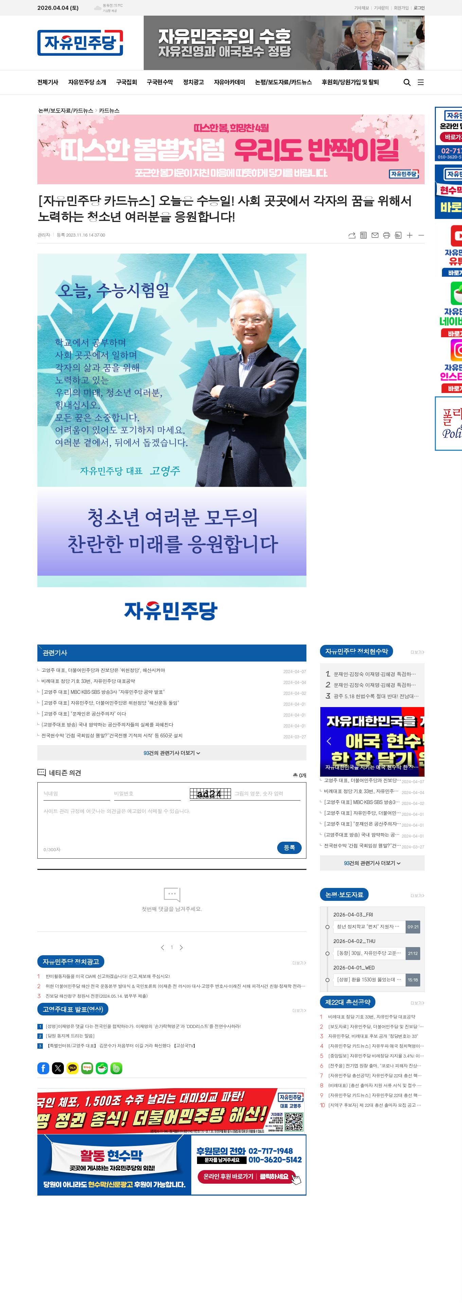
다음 (181, 947)
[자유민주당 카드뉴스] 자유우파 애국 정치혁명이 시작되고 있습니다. (376, 1046)
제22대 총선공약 (347, 1002)
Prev (328, 741)
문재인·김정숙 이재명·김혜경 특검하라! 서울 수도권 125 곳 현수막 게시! (376, 674)
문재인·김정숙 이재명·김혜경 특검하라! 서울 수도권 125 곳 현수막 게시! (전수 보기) (376, 685)
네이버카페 (102, 1068)
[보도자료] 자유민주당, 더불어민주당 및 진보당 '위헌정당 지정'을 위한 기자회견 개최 (376, 1027)
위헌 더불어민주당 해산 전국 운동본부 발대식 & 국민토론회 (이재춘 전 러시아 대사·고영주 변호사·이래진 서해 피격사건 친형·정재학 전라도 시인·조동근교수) (176, 986)
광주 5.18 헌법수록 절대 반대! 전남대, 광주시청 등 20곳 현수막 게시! (376, 696)
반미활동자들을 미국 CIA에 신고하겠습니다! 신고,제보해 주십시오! (108, 976)
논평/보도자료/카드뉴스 (65, 111)
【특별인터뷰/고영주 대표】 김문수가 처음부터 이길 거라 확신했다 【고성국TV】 (121, 1046)
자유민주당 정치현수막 (356, 651)
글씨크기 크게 (409, 235)
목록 (363, 235)
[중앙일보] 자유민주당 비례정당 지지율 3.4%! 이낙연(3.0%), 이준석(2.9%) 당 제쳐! (376, 1056)
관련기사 (54, 652)
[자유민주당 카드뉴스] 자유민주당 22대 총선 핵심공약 (376, 1095)
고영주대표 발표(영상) (72, 1009)
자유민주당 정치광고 (70, 961)
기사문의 (381, 8)
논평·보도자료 (344, 894)
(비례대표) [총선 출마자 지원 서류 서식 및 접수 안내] (376, 1085)
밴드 (116, 1068)
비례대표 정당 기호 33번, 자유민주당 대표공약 (371, 1017)
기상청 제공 (110, 11)
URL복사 (352, 235)
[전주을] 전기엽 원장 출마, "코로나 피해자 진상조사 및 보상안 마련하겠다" (376, 1066)
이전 (162, 947)
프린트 (386, 235)
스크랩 (398, 235)
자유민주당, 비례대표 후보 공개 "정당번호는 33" (373, 1036)
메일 (375, 235)
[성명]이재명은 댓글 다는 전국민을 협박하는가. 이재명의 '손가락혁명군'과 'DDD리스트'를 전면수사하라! (143, 1026)
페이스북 (43, 1068)
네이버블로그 (87, 1068)
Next (416, 741)
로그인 (419, 8)
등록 (289, 847)
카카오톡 (72, 1068)
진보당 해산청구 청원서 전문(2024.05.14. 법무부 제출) (96, 996)
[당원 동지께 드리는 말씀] (70, 1036)
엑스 (58, 1068)
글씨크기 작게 (421, 235)
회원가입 (401, 8)
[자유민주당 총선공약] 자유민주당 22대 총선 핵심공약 (376, 1076)
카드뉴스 (109, 111)
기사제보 (361, 8)
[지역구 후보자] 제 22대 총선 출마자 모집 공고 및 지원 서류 (376, 1105)
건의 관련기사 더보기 (172, 752)
